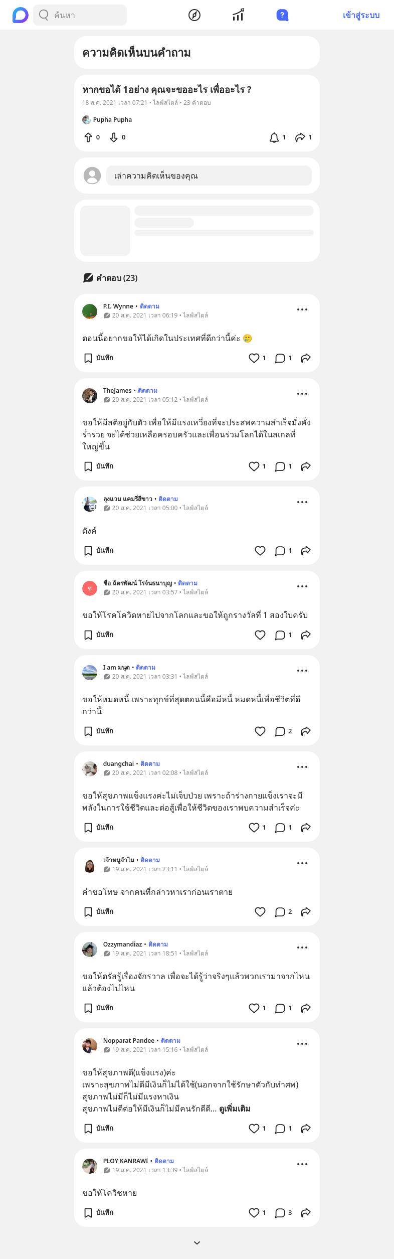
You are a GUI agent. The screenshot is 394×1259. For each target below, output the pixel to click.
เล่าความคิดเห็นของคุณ (156, 175)
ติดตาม (149, 306)
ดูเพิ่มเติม (235, 1108)
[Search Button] (43, 15)
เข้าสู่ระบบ (361, 15)
